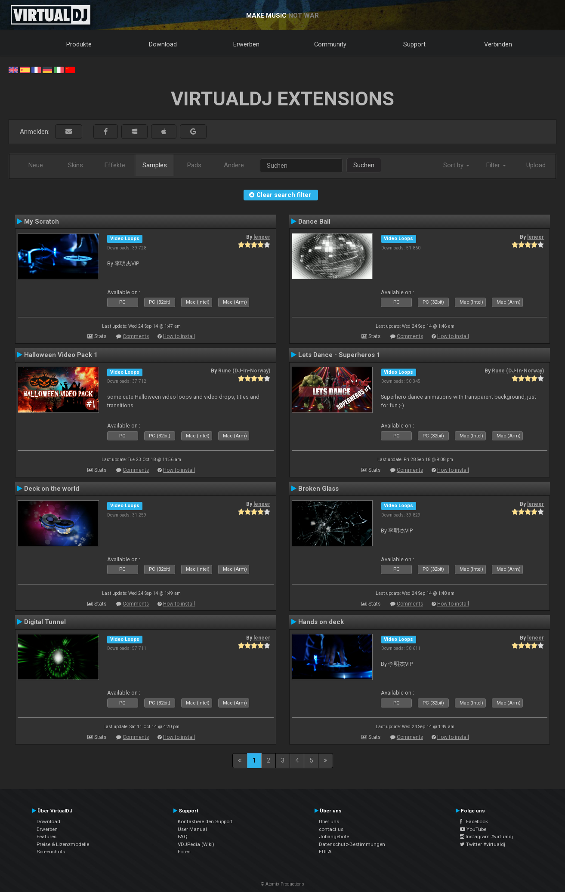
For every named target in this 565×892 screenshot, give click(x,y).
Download (163, 44)
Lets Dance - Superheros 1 (339, 355)
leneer (261, 237)
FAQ (183, 837)
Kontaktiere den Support (205, 821)
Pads (194, 165)
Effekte (115, 165)
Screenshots (51, 852)
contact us (331, 829)
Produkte (79, 44)
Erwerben (246, 44)
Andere (234, 165)
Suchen (363, 165)
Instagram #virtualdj (486, 837)
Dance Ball (314, 221)
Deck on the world (51, 488)
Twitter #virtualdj (482, 844)
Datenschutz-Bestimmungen (352, 844)
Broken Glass (318, 488)
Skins (75, 165)
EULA (325, 852)
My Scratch (41, 221)
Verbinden (498, 44)
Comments (136, 336)
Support (414, 44)
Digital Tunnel (45, 622)
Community (330, 44)
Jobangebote (334, 837)
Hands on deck (321, 622)
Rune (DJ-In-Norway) (244, 371)
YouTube (473, 829)
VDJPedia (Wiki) (196, 844)
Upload (536, 165)
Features (46, 837)
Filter (496, 165)
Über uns (329, 821)
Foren (184, 852)
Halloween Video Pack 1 (61, 355)
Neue (35, 165)
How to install (179, 336)
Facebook (474, 821)
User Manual (192, 829)
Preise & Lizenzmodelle (63, 844)
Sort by (456, 165)
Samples (154, 165)
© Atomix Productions (282, 884)
